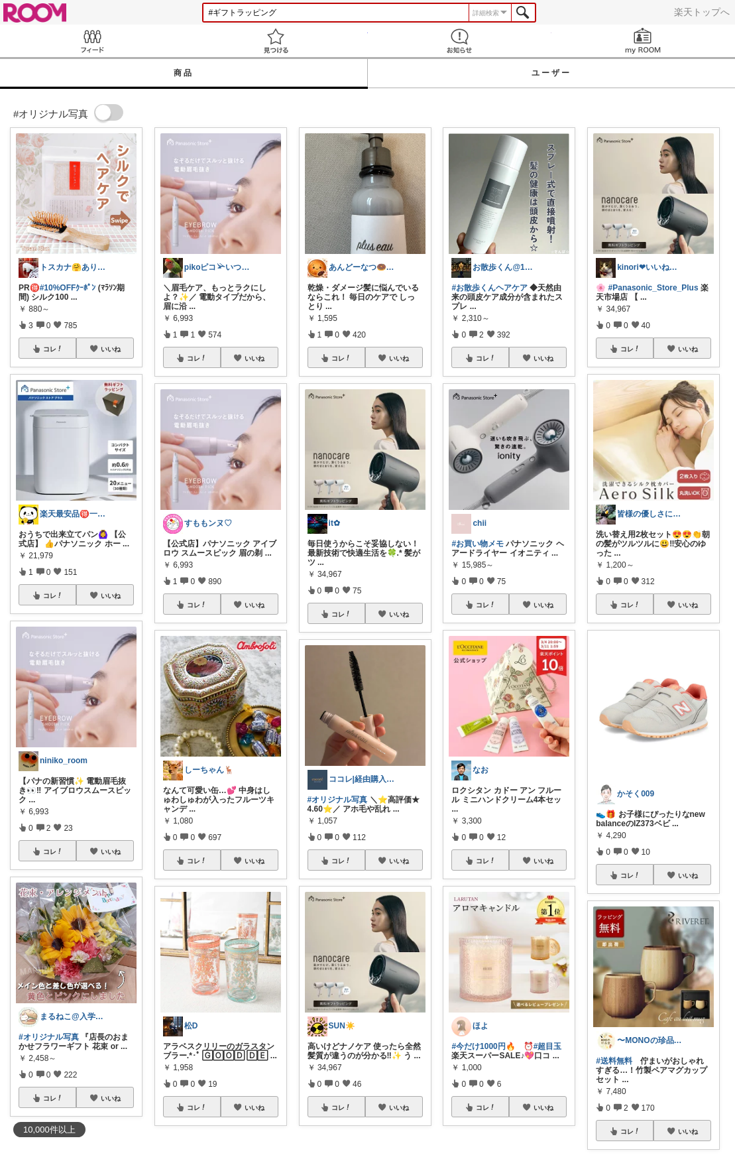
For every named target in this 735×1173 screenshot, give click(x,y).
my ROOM (643, 41)
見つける (275, 41)
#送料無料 (614, 1061)
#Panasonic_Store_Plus (653, 287)
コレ (53, 348)
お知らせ (459, 41)
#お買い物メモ (477, 543)
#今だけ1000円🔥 (483, 1046)
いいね (111, 348)
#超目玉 (548, 1046)
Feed (92, 41)
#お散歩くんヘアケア (489, 287)
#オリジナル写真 (49, 1037)
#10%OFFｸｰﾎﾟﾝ (68, 287)
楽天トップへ (702, 12)
